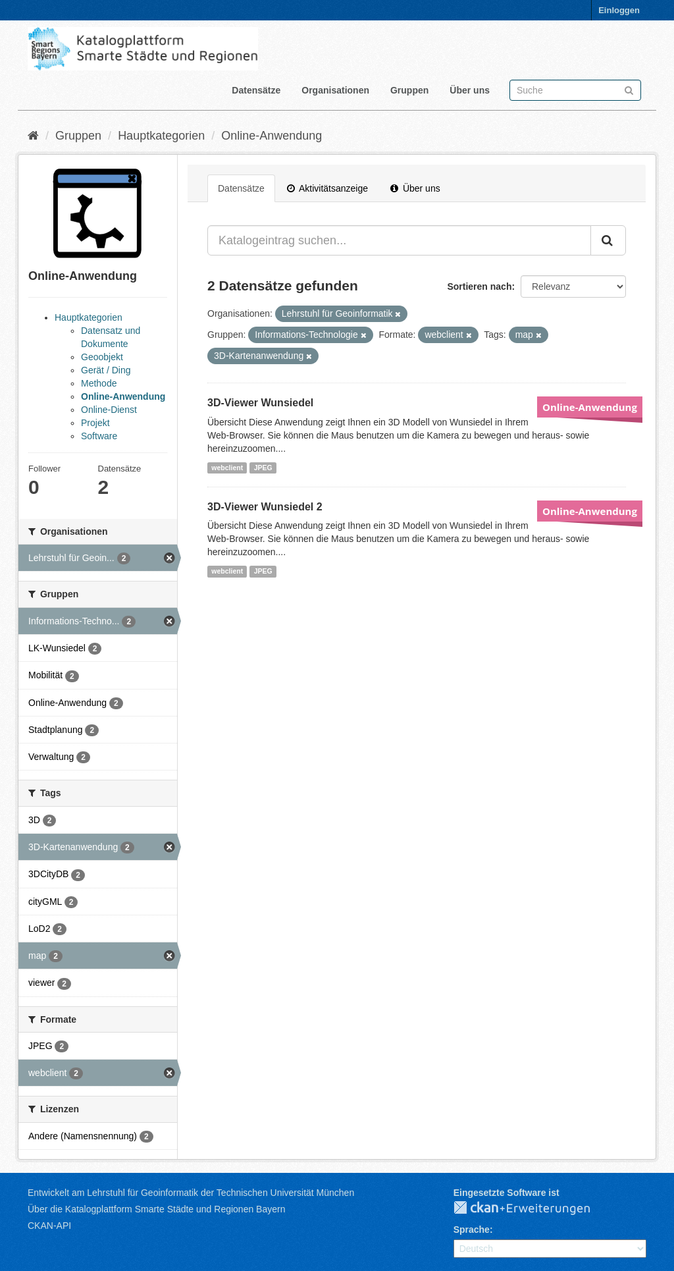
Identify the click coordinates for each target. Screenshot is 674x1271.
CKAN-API (49, 1225)
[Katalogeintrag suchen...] (399, 240)
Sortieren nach (479, 286)
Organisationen (335, 90)
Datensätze (256, 90)
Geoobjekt (102, 357)
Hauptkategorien (161, 135)
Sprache (472, 1229)
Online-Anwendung (271, 135)
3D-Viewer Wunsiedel (260, 402)
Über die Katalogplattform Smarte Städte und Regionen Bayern (156, 1209)
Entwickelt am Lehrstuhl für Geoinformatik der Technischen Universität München (191, 1192)
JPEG (263, 468)
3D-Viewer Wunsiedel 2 (265, 506)
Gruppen (409, 90)
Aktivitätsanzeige (327, 188)
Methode (99, 383)
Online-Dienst (109, 409)
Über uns (470, 90)
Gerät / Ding (105, 370)
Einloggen (619, 10)
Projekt (95, 423)
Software (99, 436)
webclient (227, 468)
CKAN (532, 1208)
